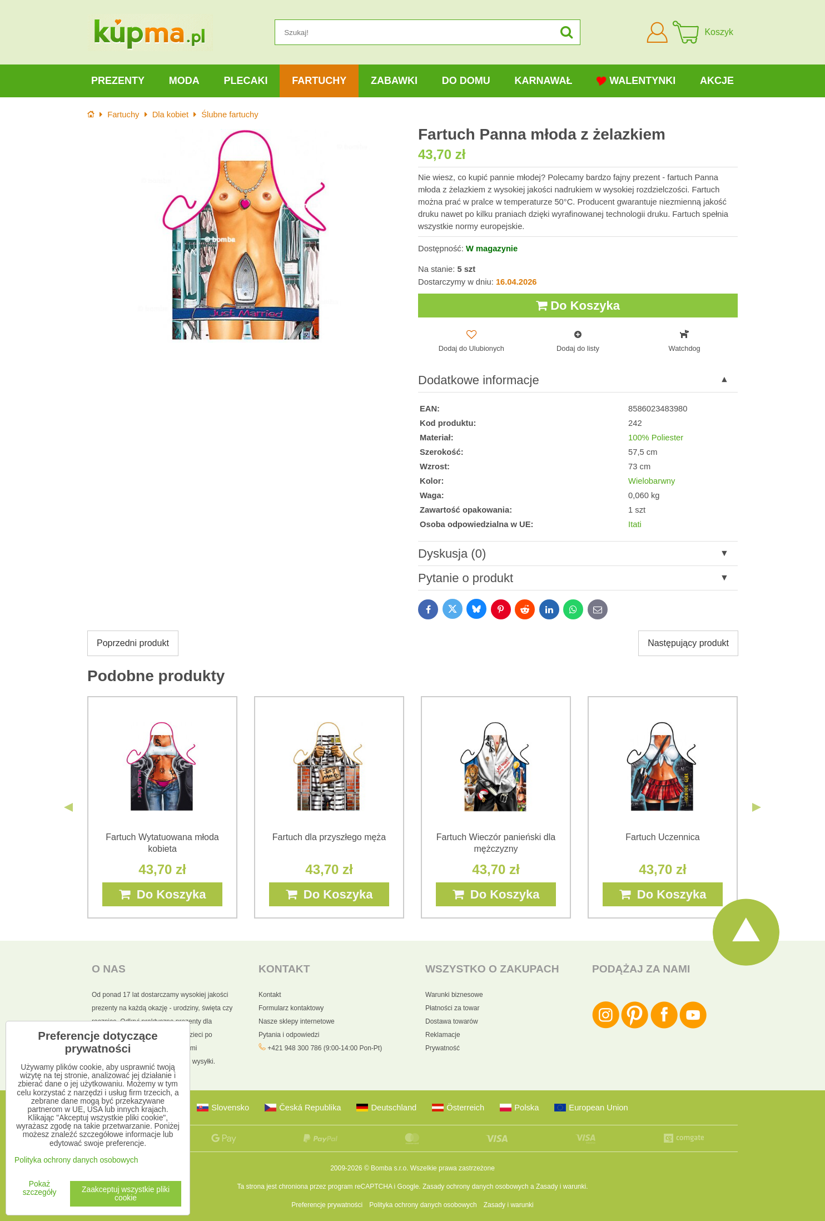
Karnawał (543, 80)
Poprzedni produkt (133, 643)
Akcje (717, 80)
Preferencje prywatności (326, 1205)
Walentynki (636, 81)
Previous (68, 807)
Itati (635, 524)
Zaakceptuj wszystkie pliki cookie (126, 1193)
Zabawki (394, 80)
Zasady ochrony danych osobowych (476, 1186)
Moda (184, 80)
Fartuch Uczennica (662, 837)
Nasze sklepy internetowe (297, 1021)
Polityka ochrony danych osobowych (422, 1205)
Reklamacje (442, 1035)
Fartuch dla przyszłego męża (329, 837)
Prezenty (118, 80)
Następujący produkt (688, 643)
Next (757, 807)
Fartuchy (319, 80)
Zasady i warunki (561, 1186)
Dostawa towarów (451, 1021)
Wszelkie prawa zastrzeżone (452, 1168)
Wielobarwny (651, 481)
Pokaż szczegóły (40, 1188)
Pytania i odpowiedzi (289, 1035)
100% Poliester (655, 437)
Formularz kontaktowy (291, 1008)
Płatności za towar (452, 1008)
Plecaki (245, 80)
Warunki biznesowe (454, 995)
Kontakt (270, 995)
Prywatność (442, 1048)
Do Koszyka (578, 305)
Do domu (466, 80)
